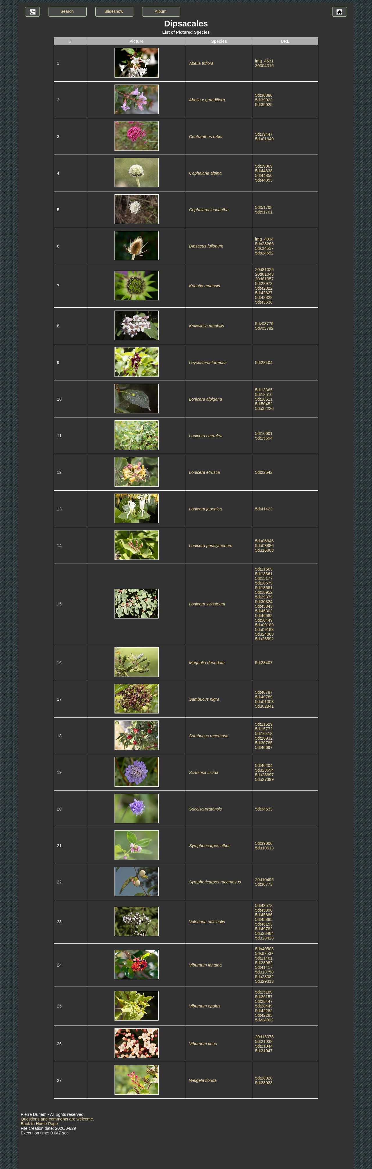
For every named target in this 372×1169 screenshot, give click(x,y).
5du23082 (264, 976)
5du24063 (264, 634)
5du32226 (264, 408)
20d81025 (264, 269)
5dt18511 (264, 399)
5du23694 (264, 770)
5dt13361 (264, 573)
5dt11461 (264, 958)
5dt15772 (264, 729)
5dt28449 (264, 1006)
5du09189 (264, 625)
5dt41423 (264, 509)
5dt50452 (264, 403)
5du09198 (264, 629)
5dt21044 (264, 1046)
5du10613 (264, 848)
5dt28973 (264, 283)
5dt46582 (264, 615)
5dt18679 (264, 583)
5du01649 (264, 139)
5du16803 (264, 550)
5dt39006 (264, 843)
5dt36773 (264, 884)
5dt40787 (264, 692)
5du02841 (264, 706)
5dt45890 (264, 910)
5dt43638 (264, 302)
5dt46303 (264, 611)
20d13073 (264, 1036)
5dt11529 (264, 724)
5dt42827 (264, 293)
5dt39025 (264, 104)
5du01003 (264, 701)
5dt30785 (264, 743)
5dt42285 (264, 1015)
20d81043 (264, 274)
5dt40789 (264, 697)
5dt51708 (264, 207)
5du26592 (264, 639)
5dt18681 (264, 587)
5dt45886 (264, 914)
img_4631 (264, 61)
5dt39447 (264, 134)
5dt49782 (264, 928)
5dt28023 (264, 1082)
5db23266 (264, 243)
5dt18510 (264, 394)
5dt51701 (264, 212)
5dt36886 (264, 95)
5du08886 (264, 545)
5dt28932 (264, 738)
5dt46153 (264, 924)
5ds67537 (264, 953)
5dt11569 (264, 569)
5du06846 (264, 541)
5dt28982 (264, 962)
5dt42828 (264, 297)
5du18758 (264, 972)
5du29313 (264, 981)
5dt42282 (264, 1010)
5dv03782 (264, 328)
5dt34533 (264, 809)
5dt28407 (264, 662)
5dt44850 (264, 175)
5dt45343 (264, 606)
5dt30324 (264, 601)
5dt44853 (264, 180)
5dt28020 (264, 1078)
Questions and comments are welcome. (57, 1119)
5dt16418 (264, 733)
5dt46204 (264, 765)
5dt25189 (264, 992)
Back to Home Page (39, 1123)
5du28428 (264, 938)
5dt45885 (264, 919)
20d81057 (264, 279)
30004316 (264, 65)
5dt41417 (264, 967)
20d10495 (264, 879)
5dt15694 (264, 438)
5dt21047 (264, 1050)
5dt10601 (264, 433)
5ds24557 (264, 248)
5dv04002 (264, 1020)
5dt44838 (264, 170)
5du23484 (264, 933)
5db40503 (264, 948)
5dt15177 (264, 578)
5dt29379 (264, 597)
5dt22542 (264, 472)
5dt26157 (264, 996)
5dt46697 (264, 747)
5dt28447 (264, 1001)
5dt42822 (264, 288)
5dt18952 (264, 592)
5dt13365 (264, 390)
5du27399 (264, 779)
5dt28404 (264, 362)
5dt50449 (264, 620)
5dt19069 (264, 166)
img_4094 (264, 239)
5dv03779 (264, 323)
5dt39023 (264, 100)
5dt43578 (264, 905)
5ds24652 (264, 253)
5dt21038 (264, 1041)
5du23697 (264, 774)
